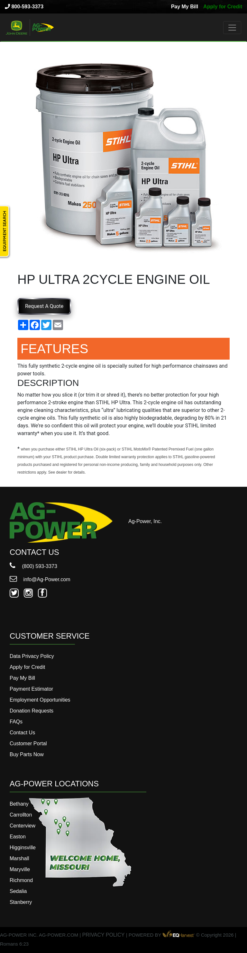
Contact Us (22, 732)
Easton (18, 836)
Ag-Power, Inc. (145, 521)
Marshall (19, 858)
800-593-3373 (24, 6)
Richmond (21, 880)
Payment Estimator (31, 689)
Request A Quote (44, 306)
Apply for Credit (222, 6)
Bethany (19, 804)
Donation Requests (31, 710)
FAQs (16, 721)
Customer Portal (28, 743)
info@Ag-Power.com (40, 579)
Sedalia (18, 891)
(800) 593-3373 (33, 566)
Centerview (22, 825)
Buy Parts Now (27, 754)
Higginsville (23, 847)
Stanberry (21, 902)
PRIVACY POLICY (103, 935)
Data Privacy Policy (32, 656)
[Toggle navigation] (232, 27)
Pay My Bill (184, 6)
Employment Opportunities (40, 700)
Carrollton (21, 814)
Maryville (20, 869)
